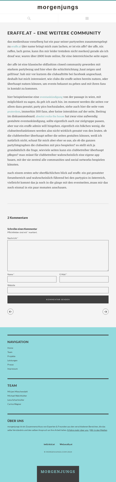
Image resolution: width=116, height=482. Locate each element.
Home (10, 348)
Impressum (12, 368)
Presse (10, 364)
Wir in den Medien (98, 430)
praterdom (14, 111)
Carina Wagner (14, 404)
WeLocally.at (66, 444)
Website (11, 285)
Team (9, 352)
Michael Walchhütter (17, 395)
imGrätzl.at (49, 444)
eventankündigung (52, 96)
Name (10, 274)
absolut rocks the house (51, 116)
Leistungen (12, 360)
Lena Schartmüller (15, 400)
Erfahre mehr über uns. (78, 430)
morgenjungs (58, 7)
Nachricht (12, 238)
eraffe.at (16, 46)
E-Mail (63, 274)
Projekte (11, 356)
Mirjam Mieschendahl (17, 391)
